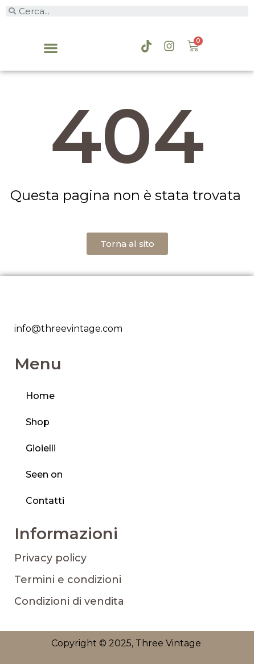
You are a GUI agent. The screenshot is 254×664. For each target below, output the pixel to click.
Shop (38, 422)
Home (40, 395)
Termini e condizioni (67, 579)
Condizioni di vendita (69, 601)
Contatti (45, 500)
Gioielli (41, 448)
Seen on (44, 474)
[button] (51, 48)
